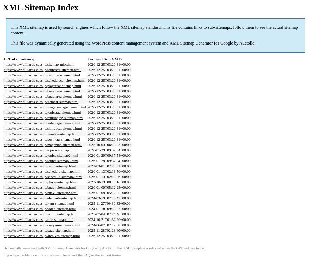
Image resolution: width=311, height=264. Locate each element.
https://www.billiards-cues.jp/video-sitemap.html (40, 209)
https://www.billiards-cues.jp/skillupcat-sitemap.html (43, 128)
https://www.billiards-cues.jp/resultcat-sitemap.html (42, 75)
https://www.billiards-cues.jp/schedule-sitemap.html (42, 171)
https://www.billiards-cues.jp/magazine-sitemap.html (43, 145)
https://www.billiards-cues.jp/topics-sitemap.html (40, 150)
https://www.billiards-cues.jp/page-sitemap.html (39, 230)
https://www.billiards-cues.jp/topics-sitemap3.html (41, 161)
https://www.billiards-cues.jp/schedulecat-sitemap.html (44, 80)
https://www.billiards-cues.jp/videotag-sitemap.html (42, 123)
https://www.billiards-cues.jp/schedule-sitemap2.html (43, 177)
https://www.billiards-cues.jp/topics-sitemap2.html (41, 155)
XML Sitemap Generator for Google (201, 43)
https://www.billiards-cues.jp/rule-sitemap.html (38, 219)
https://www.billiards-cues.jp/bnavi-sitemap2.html (41, 193)
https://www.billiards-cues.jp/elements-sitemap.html (42, 198)
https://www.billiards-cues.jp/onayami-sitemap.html (42, 225)
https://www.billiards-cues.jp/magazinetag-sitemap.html (45, 107)
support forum (111, 255)
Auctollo (247, 43)
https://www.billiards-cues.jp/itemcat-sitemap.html (41, 102)
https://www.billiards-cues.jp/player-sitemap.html (40, 182)
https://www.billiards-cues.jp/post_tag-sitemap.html (42, 139)
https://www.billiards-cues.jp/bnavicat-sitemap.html (42, 91)
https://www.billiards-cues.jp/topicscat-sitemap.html (42, 70)
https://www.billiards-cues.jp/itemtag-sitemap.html (41, 134)
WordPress (101, 43)
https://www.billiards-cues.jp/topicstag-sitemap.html (42, 112)
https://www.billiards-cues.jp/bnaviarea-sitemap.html (43, 96)
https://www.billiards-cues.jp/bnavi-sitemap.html (40, 187)
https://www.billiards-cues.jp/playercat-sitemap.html (42, 86)
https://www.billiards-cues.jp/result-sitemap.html (40, 166)
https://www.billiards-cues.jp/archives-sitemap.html (42, 236)
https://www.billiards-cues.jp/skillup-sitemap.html (41, 214)
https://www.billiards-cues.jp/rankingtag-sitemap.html (43, 118)
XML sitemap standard (141, 27)
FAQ (86, 255)
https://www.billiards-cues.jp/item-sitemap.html (39, 203)
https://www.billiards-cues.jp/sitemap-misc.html (39, 64)
